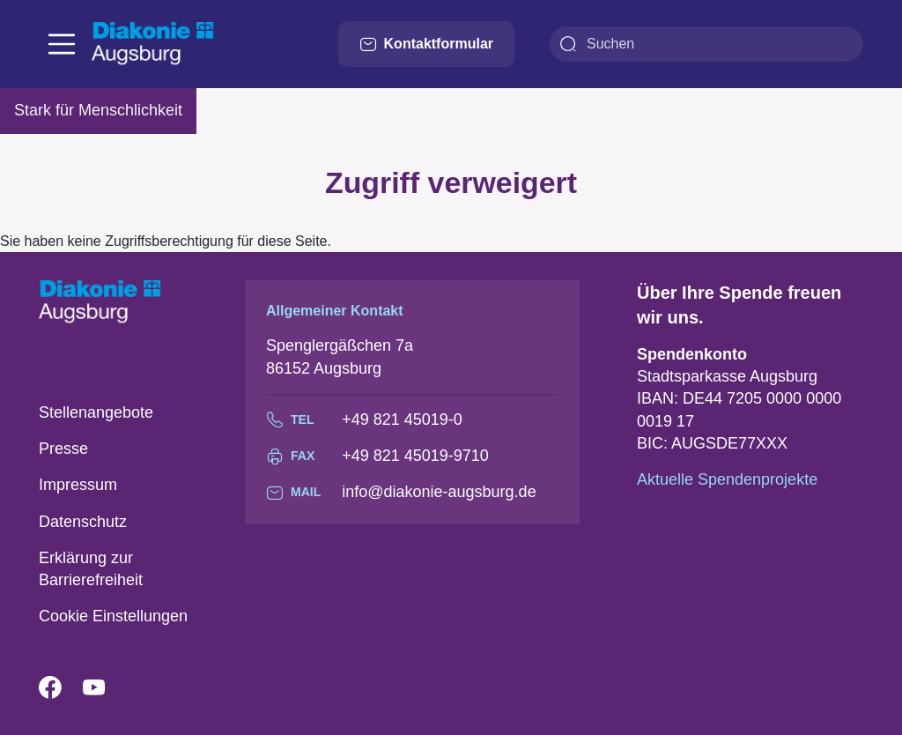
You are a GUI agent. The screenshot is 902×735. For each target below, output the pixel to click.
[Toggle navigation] (62, 44)
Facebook (61, 688)
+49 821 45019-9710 (415, 455)
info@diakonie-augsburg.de (439, 492)
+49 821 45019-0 (402, 419)
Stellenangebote (96, 412)
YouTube (105, 688)
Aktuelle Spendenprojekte (727, 479)
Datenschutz (83, 522)
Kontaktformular (426, 44)
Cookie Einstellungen (113, 616)
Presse (63, 448)
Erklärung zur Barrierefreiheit (91, 569)
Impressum (78, 485)
